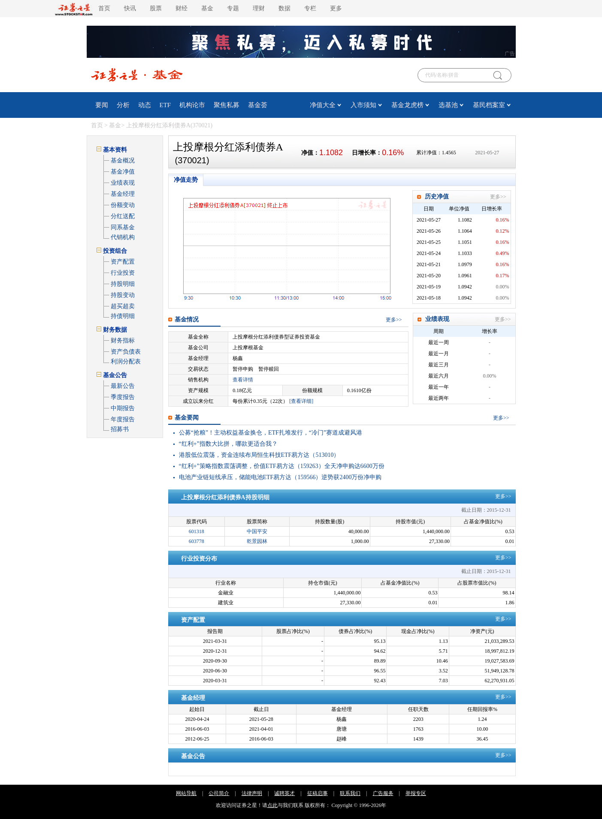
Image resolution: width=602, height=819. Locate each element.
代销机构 (123, 237)
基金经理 (123, 194)
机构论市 (192, 105)
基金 (207, 8)
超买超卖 (123, 306)
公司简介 (219, 793)
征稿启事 (317, 793)
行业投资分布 (199, 558)
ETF (165, 105)
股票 (156, 8)
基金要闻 (187, 417)
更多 (336, 8)
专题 (233, 8)
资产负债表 (126, 351)
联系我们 (350, 793)
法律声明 (252, 793)
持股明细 (123, 284)
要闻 (101, 105)
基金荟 (257, 105)
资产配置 (123, 261)
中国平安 (257, 531)
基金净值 (123, 171)
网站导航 (186, 793)
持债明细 (123, 316)
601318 (196, 531)
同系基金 (123, 227)
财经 (181, 8)
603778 (196, 541)
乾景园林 (257, 541)
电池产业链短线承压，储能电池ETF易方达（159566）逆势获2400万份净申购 (280, 477)
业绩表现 (123, 183)
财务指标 (123, 340)
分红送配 (123, 216)
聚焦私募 (226, 105)
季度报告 (123, 397)
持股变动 (123, 295)
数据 (284, 8)
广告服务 (383, 793)
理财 (259, 8)
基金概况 (123, 160)
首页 (104, 8)
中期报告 (123, 408)
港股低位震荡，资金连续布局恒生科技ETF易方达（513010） (259, 455)
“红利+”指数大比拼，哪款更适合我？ (228, 444)
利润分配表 (126, 361)
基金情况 (187, 319)
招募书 (120, 429)
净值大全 (323, 105)
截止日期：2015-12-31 (486, 510)
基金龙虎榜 (407, 105)
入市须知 (363, 105)
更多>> (498, 197)
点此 (272, 805)
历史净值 (437, 196)
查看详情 (243, 380)
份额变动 (123, 205)
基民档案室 (489, 105)
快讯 (130, 8)
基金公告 (193, 756)
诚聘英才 (284, 793)
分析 (123, 105)
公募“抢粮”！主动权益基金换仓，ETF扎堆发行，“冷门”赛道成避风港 (271, 432)
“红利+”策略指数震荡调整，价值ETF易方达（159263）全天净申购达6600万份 (281, 466)
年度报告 (123, 419)
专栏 (310, 8)
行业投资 (123, 273)
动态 (144, 105)
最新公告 (123, 386)
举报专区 (415, 793)
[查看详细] (301, 401)
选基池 (448, 105)
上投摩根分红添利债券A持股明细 (225, 497)
